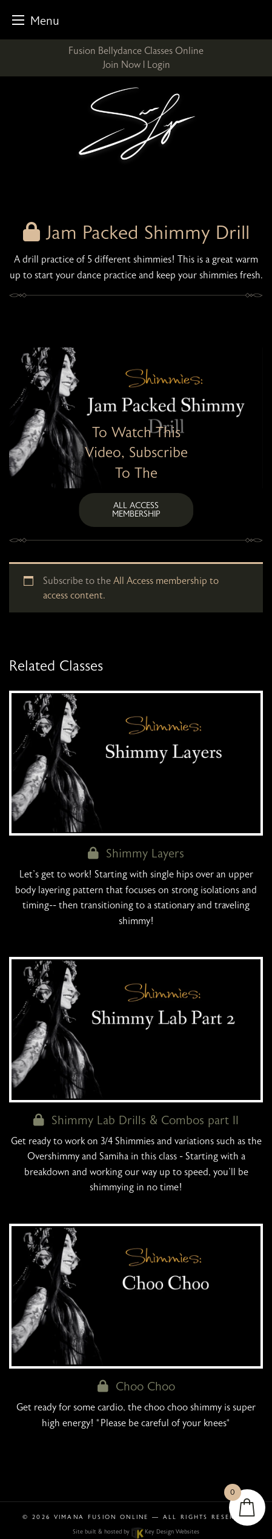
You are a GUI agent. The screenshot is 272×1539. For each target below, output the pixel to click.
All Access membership (136, 509)
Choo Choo (136, 1386)
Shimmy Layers (136, 853)
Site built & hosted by (136, 1531)
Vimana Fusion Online (101, 1517)
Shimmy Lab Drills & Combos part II (136, 1120)
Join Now (121, 64)
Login (158, 64)
